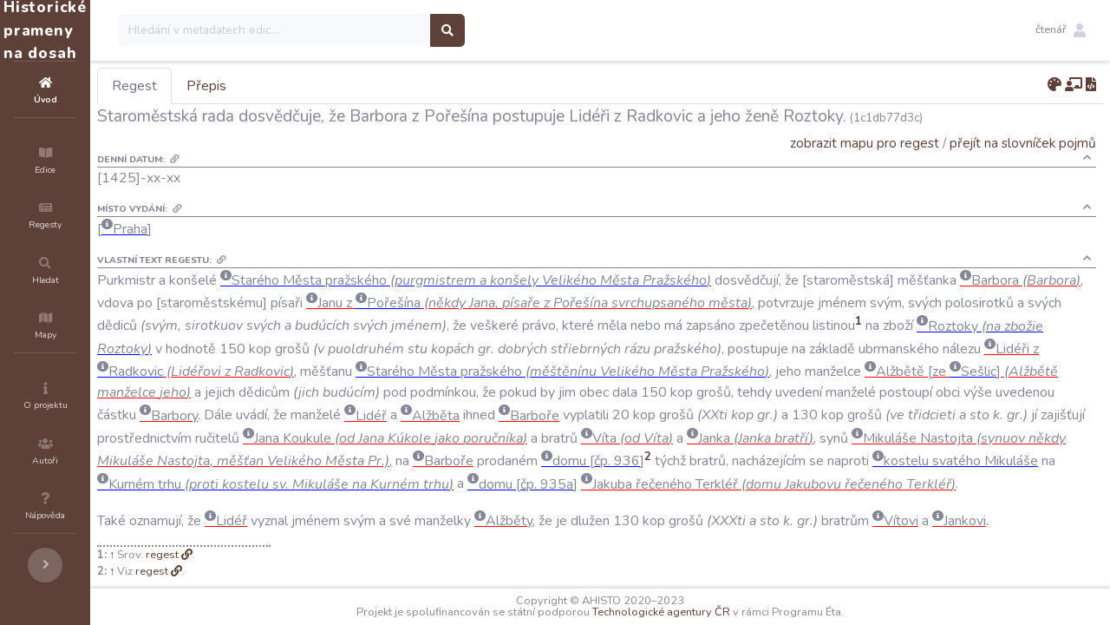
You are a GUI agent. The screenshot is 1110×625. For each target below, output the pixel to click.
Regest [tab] (238, 85)
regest (266, 577)
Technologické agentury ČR (713, 612)
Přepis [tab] (310, 85)
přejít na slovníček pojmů (1023, 143)
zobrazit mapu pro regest (864, 143)
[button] (1060, 30)
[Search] (378, 30)
